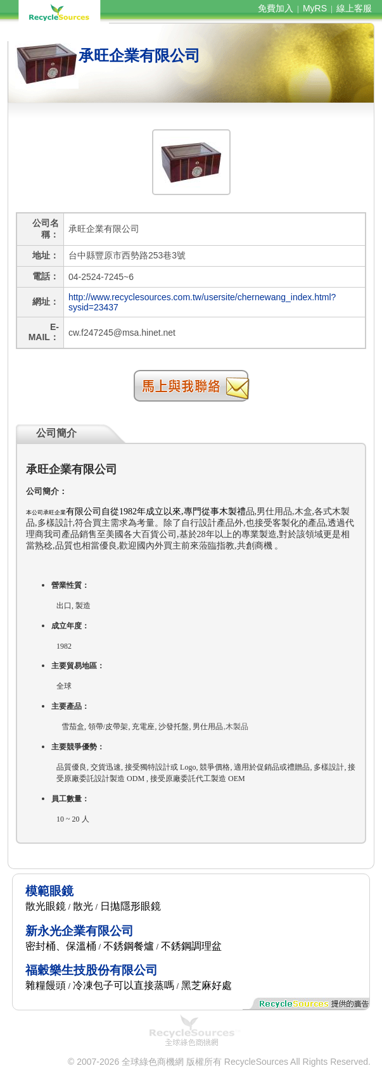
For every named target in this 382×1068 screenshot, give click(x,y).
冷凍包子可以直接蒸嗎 (123, 985)
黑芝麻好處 (206, 985)
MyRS (315, 8)
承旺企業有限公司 (139, 55)
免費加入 (275, 8)
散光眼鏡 (45, 906)
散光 (83, 906)
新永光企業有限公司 (79, 931)
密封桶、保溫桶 (60, 946)
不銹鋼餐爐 (128, 946)
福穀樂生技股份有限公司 (91, 970)
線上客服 (354, 8)
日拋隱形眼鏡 (130, 906)
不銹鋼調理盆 (191, 946)
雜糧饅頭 (45, 985)
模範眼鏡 (49, 891)
